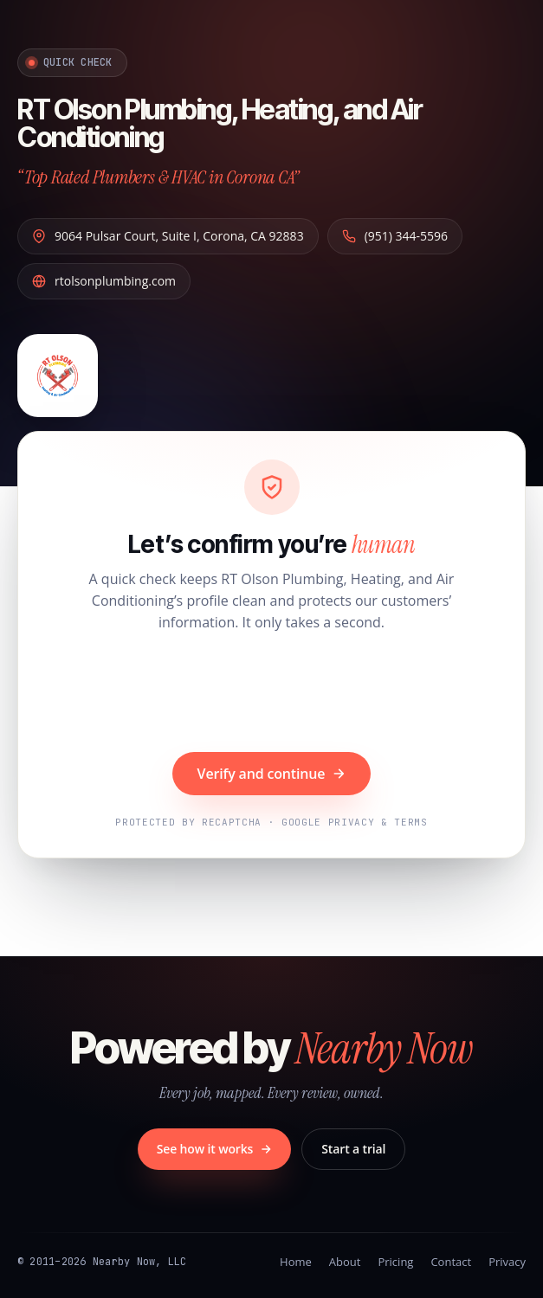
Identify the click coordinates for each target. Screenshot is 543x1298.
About (345, 1261)
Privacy (507, 1261)
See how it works (215, 1149)
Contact (450, 1261)
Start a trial (353, 1149)
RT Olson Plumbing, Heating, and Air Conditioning (220, 123)
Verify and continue (271, 773)
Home (296, 1261)
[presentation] (272, 694)
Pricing (395, 1261)
